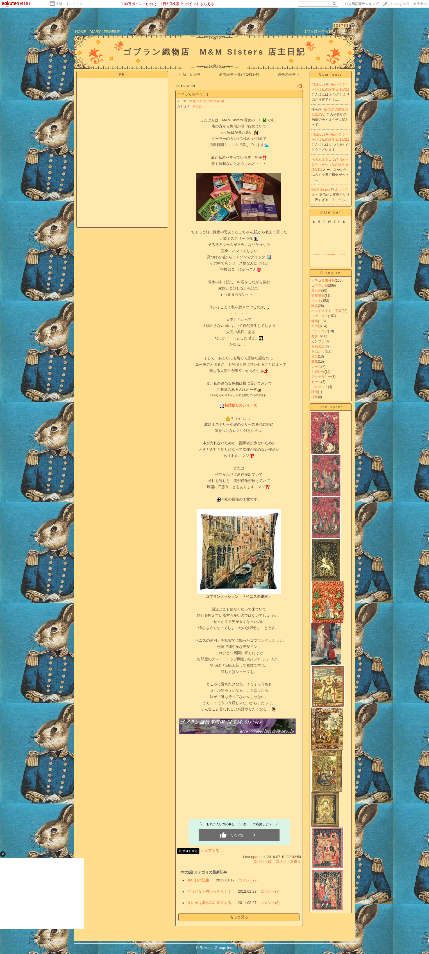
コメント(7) (248, 880)
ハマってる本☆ (190, 94)
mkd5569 (318, 84)
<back (317, 254)
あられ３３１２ (323, 159)
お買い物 (318, 372)
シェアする (210, 851)
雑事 (314, 321)
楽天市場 (420, 4)
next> (342, 254)
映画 (314, 392)
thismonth (330, 254)
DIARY (95, 32)
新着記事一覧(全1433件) (239, 74)
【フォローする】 (317, 31)
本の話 (197, 106)
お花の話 (318, 346)
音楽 (314, 356)
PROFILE (112, 32)
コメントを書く (288, 861)
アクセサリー (321, 377)
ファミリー (319, 316)
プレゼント (319, 387)
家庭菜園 (318, 296)
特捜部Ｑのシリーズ (240, 405)
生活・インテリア (69, 4)
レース (316, 367)
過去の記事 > (288, 74)
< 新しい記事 (190, 74)
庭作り (316, 336)
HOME (80, 32)
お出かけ (318, 351)
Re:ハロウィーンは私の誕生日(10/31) (330, 165)
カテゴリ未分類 (323, 280)
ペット (316, 301)
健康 (314, 361)
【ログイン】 (344, 31)
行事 (314, 397)
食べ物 (316, 291)
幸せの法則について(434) (206, 101)
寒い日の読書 (198, 880)
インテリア (319, 331)
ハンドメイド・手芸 (326, 311)
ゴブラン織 (319, 286)
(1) (205, 94)
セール (316, 382)
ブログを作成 (399, 4)
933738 (341, 25)
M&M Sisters (321, 190)
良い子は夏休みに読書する (209, 903)
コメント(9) (270, 903)
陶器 (314, 306)
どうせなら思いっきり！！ (209, 891)
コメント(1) (263, 861)
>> (361, 4)
